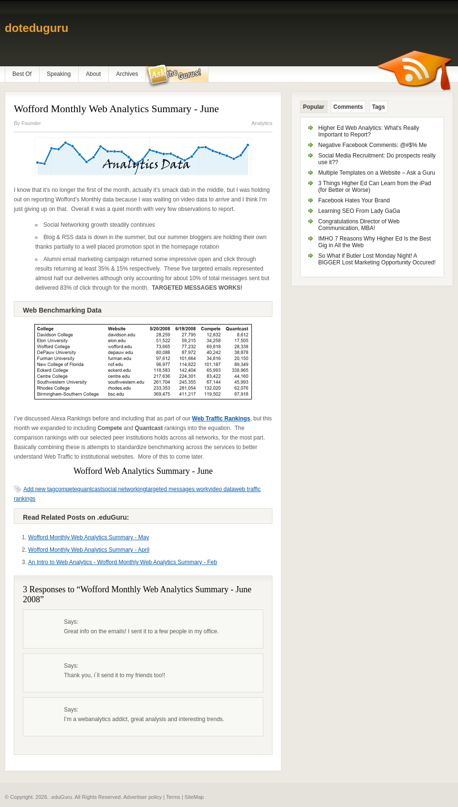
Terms (173, 797)
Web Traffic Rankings (221, 418)
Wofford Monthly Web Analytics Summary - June (116, 109)
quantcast (89, 489)
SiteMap (194, 797)
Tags (378, 107)
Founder (31, 123)
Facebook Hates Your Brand (354, 200)
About (93, 74)
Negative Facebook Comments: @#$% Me (372, 145)
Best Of (21, 74)
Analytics (261, 123)
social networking (124, 489)
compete (66, 489)
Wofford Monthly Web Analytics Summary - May (88, 537)
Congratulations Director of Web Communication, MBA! (359, 224)
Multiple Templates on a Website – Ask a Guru (376, 172)
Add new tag (39, 489)
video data (221, 489)
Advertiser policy (142, 797)
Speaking (59, 74)
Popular (313, 107)
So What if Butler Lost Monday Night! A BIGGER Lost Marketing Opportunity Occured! (377, 259)
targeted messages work (177, 489)
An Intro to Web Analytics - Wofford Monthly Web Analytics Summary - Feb (122, 562)
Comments (348, 107)
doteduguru (36, 27)
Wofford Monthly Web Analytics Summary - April (88, 549)
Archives (127, 74)
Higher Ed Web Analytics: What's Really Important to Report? (368, 131)
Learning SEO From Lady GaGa (359, 211)
